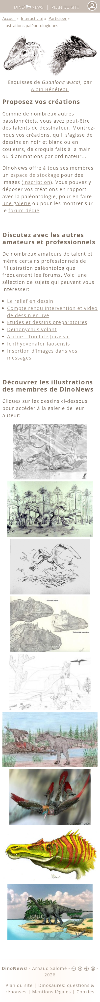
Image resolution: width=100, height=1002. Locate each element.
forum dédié (23, 210)
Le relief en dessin (30, 301)
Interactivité (32, 18)
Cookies (85, 992)
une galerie (16, 203)
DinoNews (28, 7)
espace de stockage (34, 175)
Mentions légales (51, 992)
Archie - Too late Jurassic (38, 336)
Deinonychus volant (32, 329)
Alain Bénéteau (50, 89)
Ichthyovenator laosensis (38, 343)
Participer (58, 18)
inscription (37, 182)
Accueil (9, 18)
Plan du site (65, 7)
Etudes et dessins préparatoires (47, 322)
